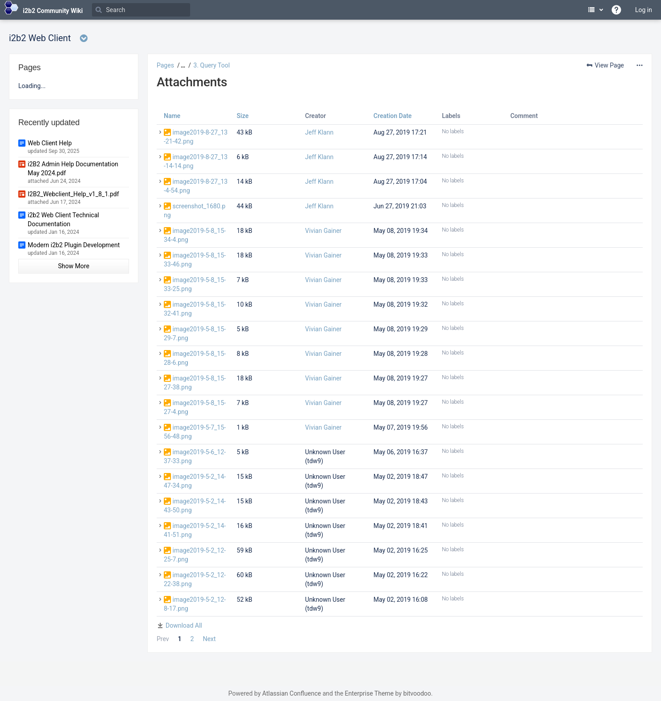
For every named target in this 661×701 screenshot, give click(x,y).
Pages (165, 65)
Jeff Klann (319, 132)
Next (209, 638)
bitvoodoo (417, 693)
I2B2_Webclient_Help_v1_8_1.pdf (73, 194)
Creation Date (393, 115)
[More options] (639, 65)
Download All (184, 625)
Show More (73, 266)
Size (243, 115)
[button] (181, 65)
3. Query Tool (211, 65)
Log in (643, 9)
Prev (163, 638)
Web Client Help (50, 143)
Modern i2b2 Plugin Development (74, 245)
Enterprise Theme (369, 693)
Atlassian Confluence (291, 693)
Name (172, 115)
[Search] (141, 10)
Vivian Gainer (323, 230)
